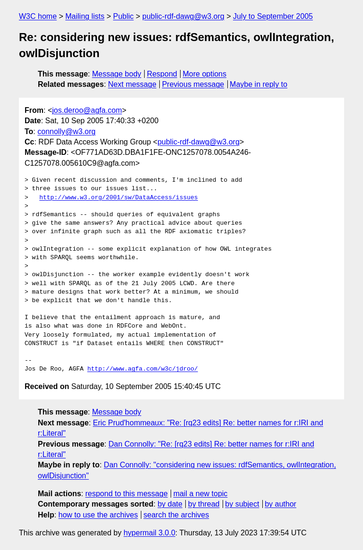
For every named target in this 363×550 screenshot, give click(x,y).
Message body (116, 74)
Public (123, 16)
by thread (204, 504)
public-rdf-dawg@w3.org (183, 16)
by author (280, 504)
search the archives (176, 515)
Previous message (193, 84)
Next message (132, 84)
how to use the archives (98, 515)
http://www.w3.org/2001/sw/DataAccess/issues (118, 198)
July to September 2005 (273, 16)
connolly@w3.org (66, 131)
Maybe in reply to (258, 84)
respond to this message (126, 494)
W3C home (38, 16)
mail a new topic (200, 494)
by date (169, 504)
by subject (242, 504)
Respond (162, 74)
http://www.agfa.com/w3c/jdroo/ (142, 369)
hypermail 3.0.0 (149, 533)
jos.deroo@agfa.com (87, 110)
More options (205, 74)
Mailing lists (84, 16)
